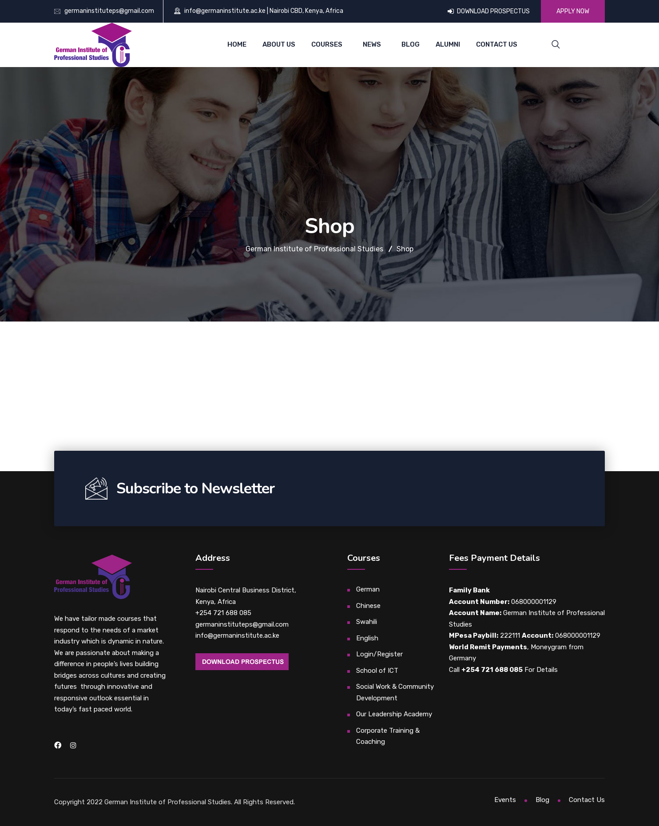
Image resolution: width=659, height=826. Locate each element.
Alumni (448, 44)
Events (505, 800)
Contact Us (496, 44)
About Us (278, 44)
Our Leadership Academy (394, 714)
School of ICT (377, 671)
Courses (326, 44)
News (372, 44)
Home (236, 44)
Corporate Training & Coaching (388, 736)
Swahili (366, 622)
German (368, 589)
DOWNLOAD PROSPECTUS (489, 11)
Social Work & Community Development (395, 692)
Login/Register (379, 654)
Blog (410, 44)
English (367, 638)
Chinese (368, 606)
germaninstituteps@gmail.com (109, 11)
